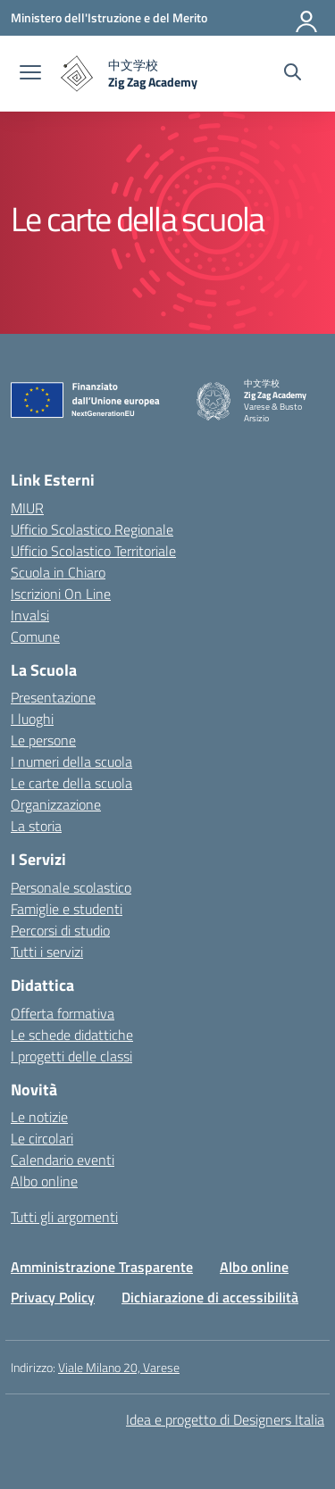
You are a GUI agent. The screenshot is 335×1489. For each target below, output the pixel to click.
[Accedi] (307, 18)
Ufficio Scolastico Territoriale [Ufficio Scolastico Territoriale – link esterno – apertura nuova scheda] (93, 550)
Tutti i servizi (47, 951)
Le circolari (42, 1138)
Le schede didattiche (72, 1034)
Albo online (44, 1181)
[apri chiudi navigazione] (30, 74)
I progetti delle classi (71, 1056)
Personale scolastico (71, 887)
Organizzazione (56, 804)
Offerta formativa (62, 1013)
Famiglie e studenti (66, 908)
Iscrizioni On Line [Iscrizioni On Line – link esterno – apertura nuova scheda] (61, 593)
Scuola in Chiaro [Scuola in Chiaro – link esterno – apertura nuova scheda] (58, 572)
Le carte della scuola (71, 783)
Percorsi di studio (60, 930)
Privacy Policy (53, 1297)
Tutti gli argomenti (64, 1216)
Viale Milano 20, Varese (119, 1367)
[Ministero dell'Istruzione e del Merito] (109, 17)
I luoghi (32, 718)
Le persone (43, 740)
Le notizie (39, 1116)
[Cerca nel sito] (292, 74)
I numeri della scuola (71, 761)
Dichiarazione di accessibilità (209, 1297)
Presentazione (53, 697)
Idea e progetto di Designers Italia (225, 1419)
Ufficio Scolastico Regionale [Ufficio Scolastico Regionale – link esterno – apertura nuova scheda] (92, 529)
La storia (36, 825)
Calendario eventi (62, 1159)
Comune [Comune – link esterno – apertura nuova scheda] (35, 636)
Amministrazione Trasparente (102, 1266)
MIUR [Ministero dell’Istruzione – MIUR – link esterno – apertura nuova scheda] (27, 508)
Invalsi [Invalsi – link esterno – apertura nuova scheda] (30, 615)
